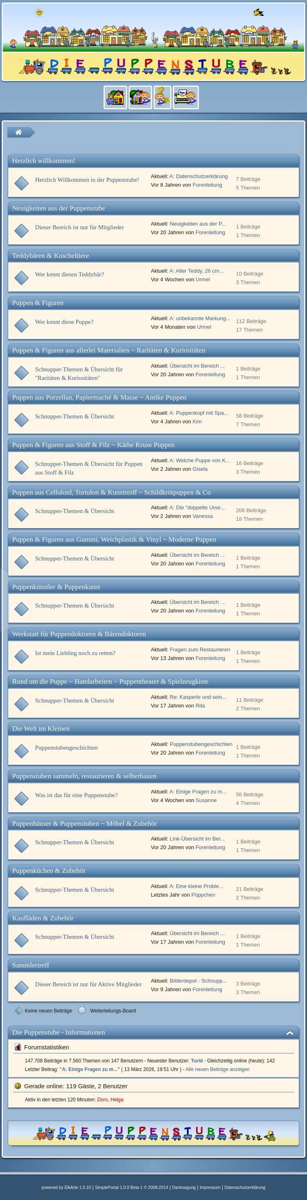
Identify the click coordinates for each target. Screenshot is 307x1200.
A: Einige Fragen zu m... (197, 792)
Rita (200, 706)
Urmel (203, 279)
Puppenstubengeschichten (66, 747)
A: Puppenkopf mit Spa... (198, 413)
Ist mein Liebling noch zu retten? (75, 653)
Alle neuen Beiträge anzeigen (217, 1069)
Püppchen (204, 895)
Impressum (210, 1187)
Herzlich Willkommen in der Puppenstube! (87, 179)
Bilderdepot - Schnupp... (198, 981)
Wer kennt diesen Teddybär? (69, 274)
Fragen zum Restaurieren (200, 649)
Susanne (206, 800)
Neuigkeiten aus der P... (198, 224)
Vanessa (202, 516)
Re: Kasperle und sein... (198, 697)
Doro (102, 1100)
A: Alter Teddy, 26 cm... (196, 271)
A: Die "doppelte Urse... (197, 507)
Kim (196, 421)
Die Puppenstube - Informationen (58, 1032)
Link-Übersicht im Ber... (197, 839)
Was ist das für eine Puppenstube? (76, 795)
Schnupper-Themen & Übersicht (74, 416)
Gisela (200, 469)
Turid (197, 1061)
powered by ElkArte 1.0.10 (66, 1187)
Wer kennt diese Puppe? (64, 322)
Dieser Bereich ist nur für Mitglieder (79, 227)
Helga (117, 1100)
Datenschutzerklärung (244, 1187)
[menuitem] (117, 101)
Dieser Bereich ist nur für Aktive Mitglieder (88, 984)
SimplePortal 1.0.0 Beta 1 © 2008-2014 (131, 1187)
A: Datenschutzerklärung (198, 176)
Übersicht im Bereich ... (197, 366)
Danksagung (184, 1187)
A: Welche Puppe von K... (199, 460)
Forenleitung (207, 185)
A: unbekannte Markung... (199, 318)
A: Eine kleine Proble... (196, 886)
